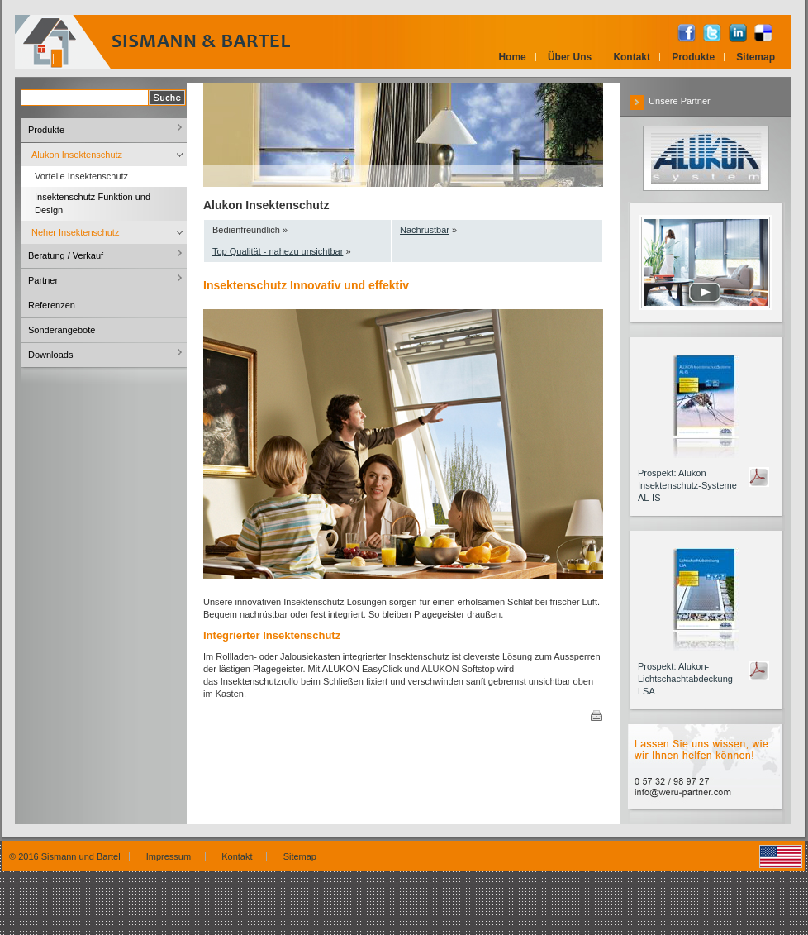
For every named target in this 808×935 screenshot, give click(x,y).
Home (511, 57)
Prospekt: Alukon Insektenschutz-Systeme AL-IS (687, 485)
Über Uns (570, 57)
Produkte (693, 57)
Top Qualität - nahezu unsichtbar (277, 251)
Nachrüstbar (424, 230)
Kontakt (631, 57)
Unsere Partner (670, 101)
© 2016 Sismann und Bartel (65, 856)
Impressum (171, 856)
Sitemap (755, 57)
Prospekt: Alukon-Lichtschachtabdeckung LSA (685, 678)
